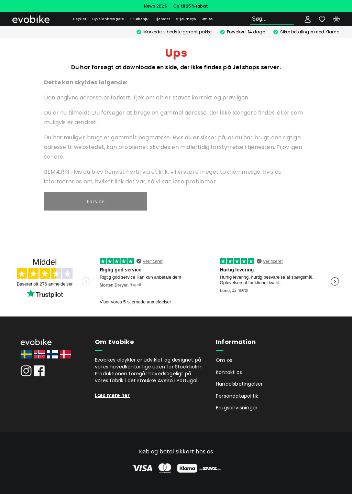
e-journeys (186, 19)
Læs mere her (112, 395)
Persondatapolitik (237, 396)
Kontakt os (229, 372)
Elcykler (80, 19)
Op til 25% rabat (190, 6)
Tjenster (162, 19)
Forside (95, 201)
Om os (207, 19)
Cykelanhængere (108, 19)
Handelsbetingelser (239, 383)
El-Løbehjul (140, 19)
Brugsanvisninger (236, 407)
